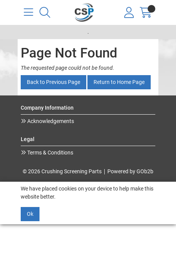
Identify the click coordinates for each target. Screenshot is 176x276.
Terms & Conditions (49, 153)
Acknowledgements (50, 121)
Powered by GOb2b (130, 171)
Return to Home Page (119, 82)
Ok (30, 214)
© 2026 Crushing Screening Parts (62, 171)
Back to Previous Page (53, 82)
